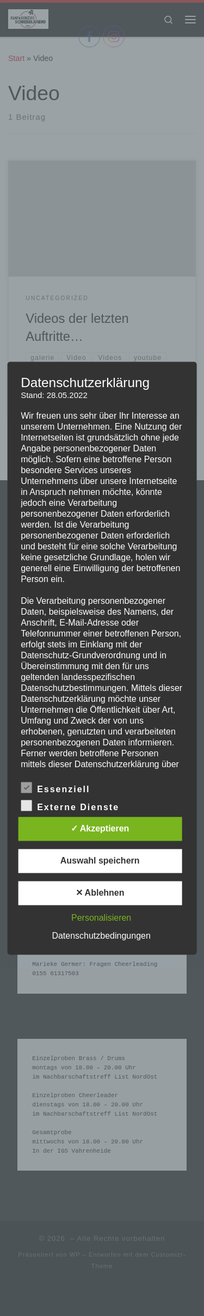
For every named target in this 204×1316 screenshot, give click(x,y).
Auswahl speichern (100, 860)
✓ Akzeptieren (100, 828)
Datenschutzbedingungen (101, 935)
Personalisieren (101, 917)
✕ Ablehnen (100, 892)
